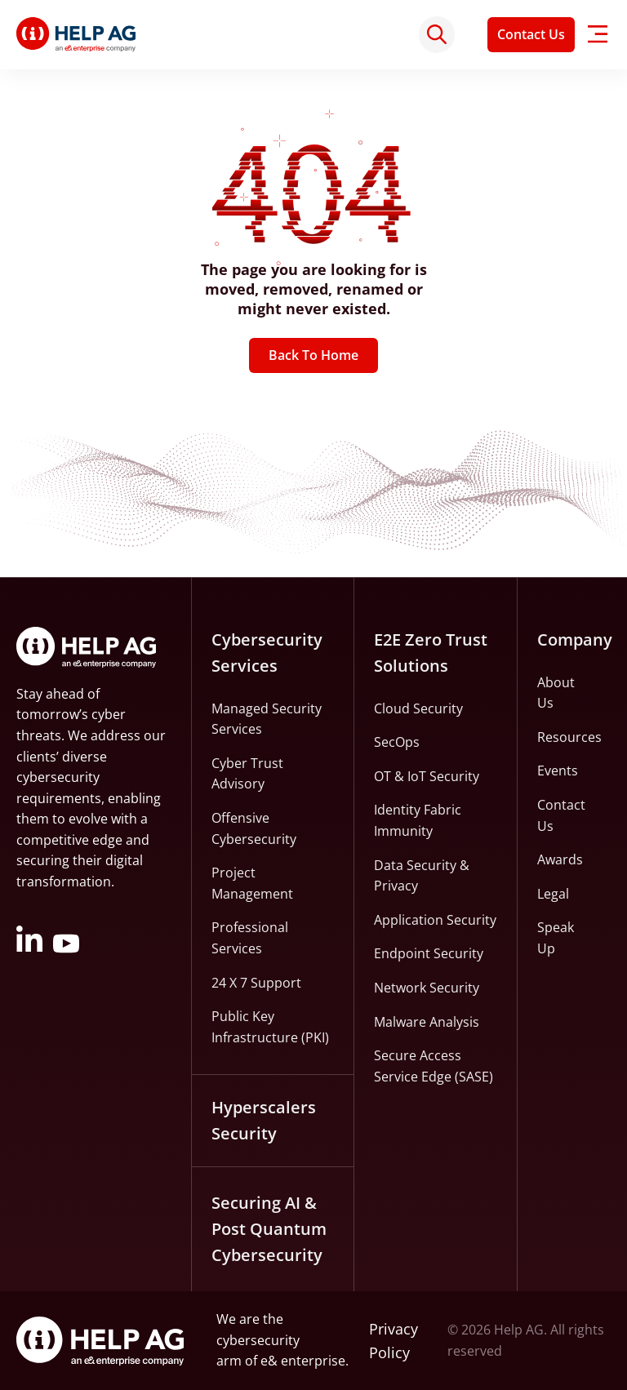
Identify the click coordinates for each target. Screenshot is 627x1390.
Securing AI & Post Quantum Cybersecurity (269, 1229)
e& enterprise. (304, 1361)
